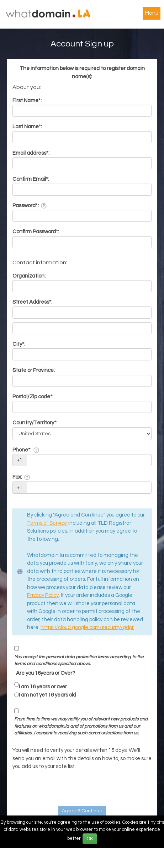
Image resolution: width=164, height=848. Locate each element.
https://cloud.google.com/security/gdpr (87, 627)
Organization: (29, 276)
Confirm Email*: (30, 179)
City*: (18, 344)
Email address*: (30, 153)
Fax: (21, 477)
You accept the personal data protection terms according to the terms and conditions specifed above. (78, 660)
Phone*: (25, 450)
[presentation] (66, 788)
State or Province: (33, 370)
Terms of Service (47, 523)
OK (89, 838)
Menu (151, 13)
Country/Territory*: (34, 422)
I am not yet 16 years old (47, 695)
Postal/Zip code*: (32, 396)
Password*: (29, 206)
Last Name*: (27, 126)
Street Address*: (32, 302)
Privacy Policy (43, 595)
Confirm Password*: (35, 231)
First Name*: (27, 100)
